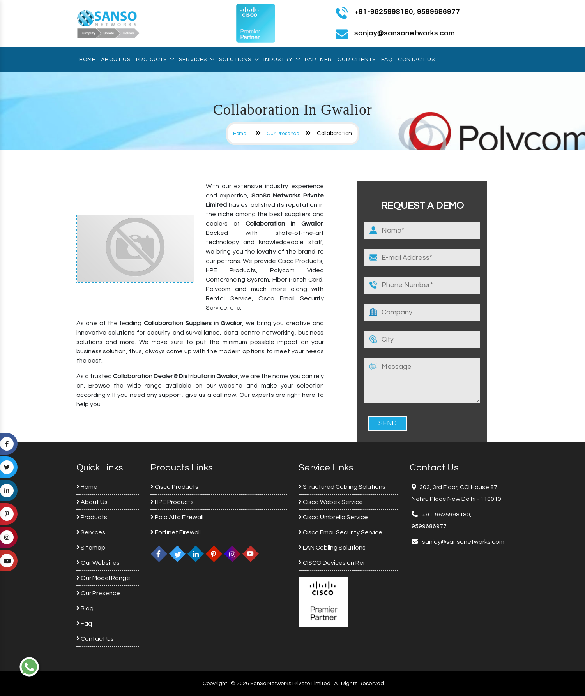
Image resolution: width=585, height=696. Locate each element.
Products (154, 59)
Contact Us (416, 59)
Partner (318, 59)
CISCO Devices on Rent (334, 563)
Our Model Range (103, 578)
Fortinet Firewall (175, 532)
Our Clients (357, 59)
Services (196, 59)
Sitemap (90, 547)
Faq (386, 59)
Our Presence (283, 133)
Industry (281, 59)
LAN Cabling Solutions (332, 547)
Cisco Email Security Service (340, 532)
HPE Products (172, 502)
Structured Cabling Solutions (342, 487)
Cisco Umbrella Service (333, 517)
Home (87, 59)
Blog (85, 608)
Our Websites (98, 563)
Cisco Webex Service (331, 502)
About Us (116, 59)
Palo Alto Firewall (176, 517)
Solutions (238, 59)
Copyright (215, 683)
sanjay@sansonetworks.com (462, 542)
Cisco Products (174, 487)
